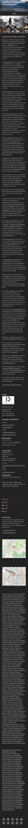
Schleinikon (5, 705)
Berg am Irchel (13, 607)
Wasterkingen (19, 730)
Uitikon (13, 722)
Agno (3, 597)
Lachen (14, 657)
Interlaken (5, 651)
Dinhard (22, 620)
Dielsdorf (4, 620)
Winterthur (19, 737)
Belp (20, 605)
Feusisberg (13, 629)
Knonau (19, 653)
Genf (20, 482)
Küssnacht (19, 655)
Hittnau (4, 644)
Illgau (17, 648)
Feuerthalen (5, 629)
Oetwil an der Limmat (14, 683)
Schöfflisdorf (19, 705)
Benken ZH (5, 607)
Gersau (21, 635)
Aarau (3, 594)
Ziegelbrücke (17, 741)
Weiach (11, 732)
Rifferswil (21, 694)
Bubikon (22, 610)
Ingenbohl (11, 649)
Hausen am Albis (13, 640)
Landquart (19, 657)
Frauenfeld (21, 631)
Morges (11, 670)
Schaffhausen (6, 704)
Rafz (21, 689)
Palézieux (4, 689)
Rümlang (4, 700)
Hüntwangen (5, 648)
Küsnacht (13, 655)
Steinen (15, 715)
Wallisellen (17, 728)
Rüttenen (13, 224)
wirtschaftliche (13, 204)
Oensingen (5, 683)
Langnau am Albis (14, 659)
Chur (11, 482)
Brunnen (12, 610)
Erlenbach (5, 627)
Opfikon (13, 685)
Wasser (23, 167)
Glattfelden (10, 636)
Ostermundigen (6, 687)
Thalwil (16, 718)
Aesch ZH (13, 594)
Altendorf (22, 597)
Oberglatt (14, 679)
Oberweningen (13, 681)
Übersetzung (5, 322)
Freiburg (15, 482)
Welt (19, 73)
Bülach (23, 612)
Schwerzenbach (14, 707)
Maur (18, 666)
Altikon (4, 599)
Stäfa (3, 715)
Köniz (23, 653)
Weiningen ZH (6, 733)
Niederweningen (13, 676)
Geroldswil (15, 635)
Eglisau (12, 623)
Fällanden (11, 627)
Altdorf (17, 597)
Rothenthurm (5, 698)
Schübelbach (5, 707)
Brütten (17, 610)
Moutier (23, 670)
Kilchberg (20, 651)
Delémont (16, 618)
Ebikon (4, 623)
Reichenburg (6, 692)
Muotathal (12, 672)
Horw (8, 646)
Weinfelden (17, 732)
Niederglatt (20, 674)
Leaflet (15, 557)
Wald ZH (11, 728)
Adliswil (10, 595)
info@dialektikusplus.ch (8, 472)
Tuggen (16, 720)
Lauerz (21, 659)
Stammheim (15, 713)
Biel (22, 607)
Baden (8, 603)
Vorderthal (5, 728)
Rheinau (13, 692)
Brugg (7, 610)
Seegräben (9, 709)
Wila (3, 737)
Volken (16, 726)
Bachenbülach (20, 601)
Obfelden (20, 681)
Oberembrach (17, 678)
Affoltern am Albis (18, 595)
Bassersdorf (18, 603)
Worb (14, 739)
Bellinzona (15, 605)
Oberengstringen (6, 679)
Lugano (11, 484)
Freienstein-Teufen (20, 633)
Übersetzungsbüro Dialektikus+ (13, 3)
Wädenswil (5, 732)
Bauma (4, 605)
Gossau (16, 636)
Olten (8, 685)
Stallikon (9, 713)
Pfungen (16, 689)
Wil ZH (13, 737)
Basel (3, 482)
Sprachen (11, 317)
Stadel (4, 713)
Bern (7, 482)
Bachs (3, 603)
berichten (8, 154)
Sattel (19, 702)
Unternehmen (6, 202)
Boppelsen (21, 609)
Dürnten (20, 622)
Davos (9, 616)
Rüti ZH (17, 700)
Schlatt (20, 704)
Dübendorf (14, 622)
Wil (22, 735)
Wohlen (4, 739)
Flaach (4, 631)
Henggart (4, 642)
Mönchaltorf (5, 672)
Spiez (15, 711)
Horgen (4, 646)
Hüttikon (12, 648)
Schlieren (12, 705)
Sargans (10, 702)
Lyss (13, 664)
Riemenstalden (13, 694)
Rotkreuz (12, 698)
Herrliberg (11, 642)
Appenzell (12, 601)
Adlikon (5, 595)
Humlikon (16, 646)
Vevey (8, 726)
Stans (21, 713)
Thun (20, 718)
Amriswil (9, 599)
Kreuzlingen (6, 655)
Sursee (23, 717)
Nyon (10, 678)
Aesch (8, 594)
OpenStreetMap (22, 557)
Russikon (18, 698)
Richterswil (19, 692)
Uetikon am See (6, 722)
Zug (14, 743)
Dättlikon (10, 618)
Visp (12, 726)
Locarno (13, 663)
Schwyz (20, 484)
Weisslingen (14, 733)
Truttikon (4, 720)
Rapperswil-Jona (6, 691)
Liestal (4, 663)
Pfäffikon (10, 689)
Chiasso (14, 614)
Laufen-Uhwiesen (7, 661)
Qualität (4, 352)
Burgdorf (4, 614)
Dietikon (10, 620)
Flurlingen (9, 631)
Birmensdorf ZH (6, 609)
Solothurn (5, 40)
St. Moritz (17, 717)
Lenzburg (21, 661)
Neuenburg (13, 674)
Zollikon (10, 743)
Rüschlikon (11, 700)
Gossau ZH (21, 636)
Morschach (17, 670)
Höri (12, 646)
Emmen (17, 625)
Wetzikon (8, 735)
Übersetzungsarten (15, 370)
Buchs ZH (17, 612)
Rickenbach (5, 694)
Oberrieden (5, 681)
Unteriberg (16, 724)
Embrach (12, 625)
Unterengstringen (7, 724)
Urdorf (21, 724)
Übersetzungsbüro (18, 309)
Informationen (10, 366)
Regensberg (15, 691)
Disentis (4, 622)
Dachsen (4, 616)
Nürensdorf (5, 678)
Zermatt (11, 741)
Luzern (15, 484)
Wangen (23, 728)
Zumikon (18, 743)
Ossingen (18, 685)
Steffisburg (9, 715)
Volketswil (21, 726)
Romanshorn (5, 696)
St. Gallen (11, 717)
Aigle (7, 597)
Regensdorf (22, 691)
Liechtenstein (15, 486)
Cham (9, 614)
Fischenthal (20, 629)
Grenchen (11, 638)
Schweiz (13, 41)
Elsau (7, 625)
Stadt (5, 350)
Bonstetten (15, 609)
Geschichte (11, 43)
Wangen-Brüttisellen (8, 730)
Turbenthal (22, 720)
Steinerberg (21, 715)
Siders (20, 709)
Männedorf (5, 668)
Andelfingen (16, 599)
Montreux (4, 670)
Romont (12, 696)
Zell (7, 741)
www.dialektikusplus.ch (8, 425)
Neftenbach (5, 674)
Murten (18, 672)
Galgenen (4, 635)
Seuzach (15, 709)
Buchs (12, 612)
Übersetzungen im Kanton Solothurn (12, 385)
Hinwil (23, 642)
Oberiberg (21, 679)
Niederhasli (5, 676)
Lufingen (19, 663)
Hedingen (21, 640)
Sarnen (15, 702)
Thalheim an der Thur (8, 718)
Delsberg (22, 618)
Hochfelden (10, 644)
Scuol (3, 709)
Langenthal (5, 659)
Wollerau (9, 739)
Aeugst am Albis (21, 594)
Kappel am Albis (13, 651)
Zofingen (4, 743)
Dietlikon (16, 620)
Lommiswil (5, 224)
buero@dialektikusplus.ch (9, 363)
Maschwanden (12, 666)
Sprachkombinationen (13, 368)
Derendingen (21, 224)
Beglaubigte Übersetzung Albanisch (11, 750)
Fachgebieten (14, 352)
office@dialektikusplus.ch (9, 432)
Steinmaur (5, 717)
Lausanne (5, 484)
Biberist (6, 226)
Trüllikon (10, 720)
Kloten (14, 653)
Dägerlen (14, 616)
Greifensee (5, 638)
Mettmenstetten (18, 668)
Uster (3, 726)
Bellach (12, 226)
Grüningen (18, 638)
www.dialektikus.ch (7, 427)
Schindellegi (14, 704)
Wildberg (8, 737)
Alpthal (12, 597)
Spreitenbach (21, 711)
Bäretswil (9, 605)
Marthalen (18, 664)
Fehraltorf (17, 627)
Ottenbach (21, 687)
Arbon (22, 599)
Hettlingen (17, 642)
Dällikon (20, 616)
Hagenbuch (5, 640)
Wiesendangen (16, 735)
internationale (18, 180)
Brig (3, 610)
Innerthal (17, 649)
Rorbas (17, 696)
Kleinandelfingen (6, 653)
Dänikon (4, 618)
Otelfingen (14, 687)
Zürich (23, 344)
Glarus (4, 636)
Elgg (16, 623)
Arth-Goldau (5, 601)
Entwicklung (13, 243)
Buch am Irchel (6, 612)
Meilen (11, 668)
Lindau (8, 663)
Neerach (21, 676)
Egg (8, 623)
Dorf (9, 622)
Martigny (4, 666)
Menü (14, 13)
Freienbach (11, 633)
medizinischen (6, 210)
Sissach (4, 711)
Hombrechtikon (18, 644)
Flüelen (15, 631)
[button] (14, 547)
